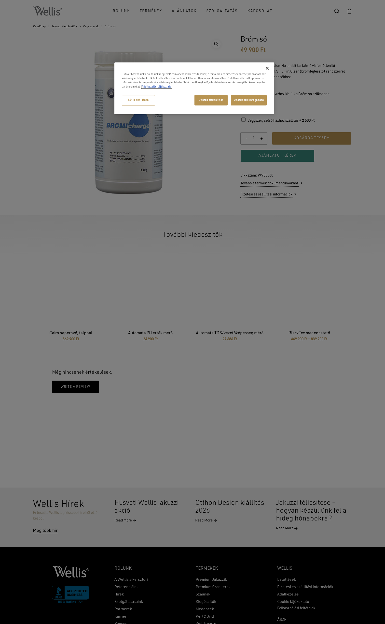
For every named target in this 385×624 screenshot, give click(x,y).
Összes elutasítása (211, 100)
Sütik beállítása (138, 100)
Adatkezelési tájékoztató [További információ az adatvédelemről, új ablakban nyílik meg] (156, 86)
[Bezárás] (267, 68)
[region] (194, 88)
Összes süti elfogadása (249, 100)
